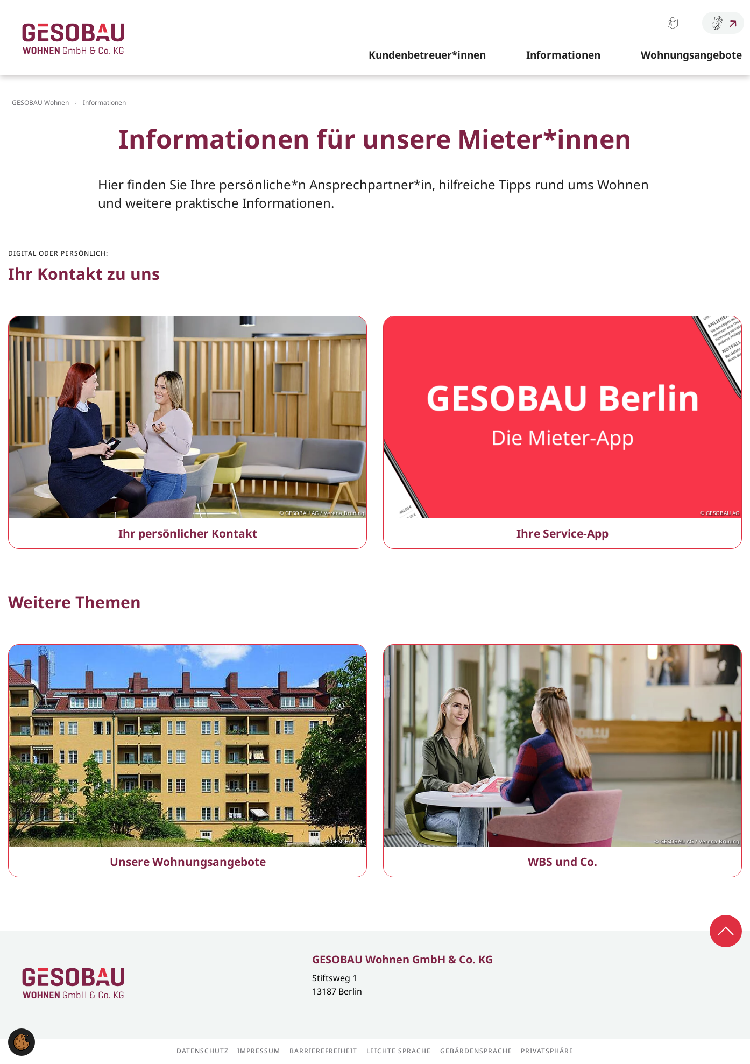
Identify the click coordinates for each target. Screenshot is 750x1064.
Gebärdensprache (723, 23)
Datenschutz (202, 1051)
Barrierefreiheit (323, 1051)
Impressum (258, 1051)
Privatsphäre (547, 1051)
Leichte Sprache (673, 23)
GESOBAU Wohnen (40, 102)
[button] (21, 1040)
